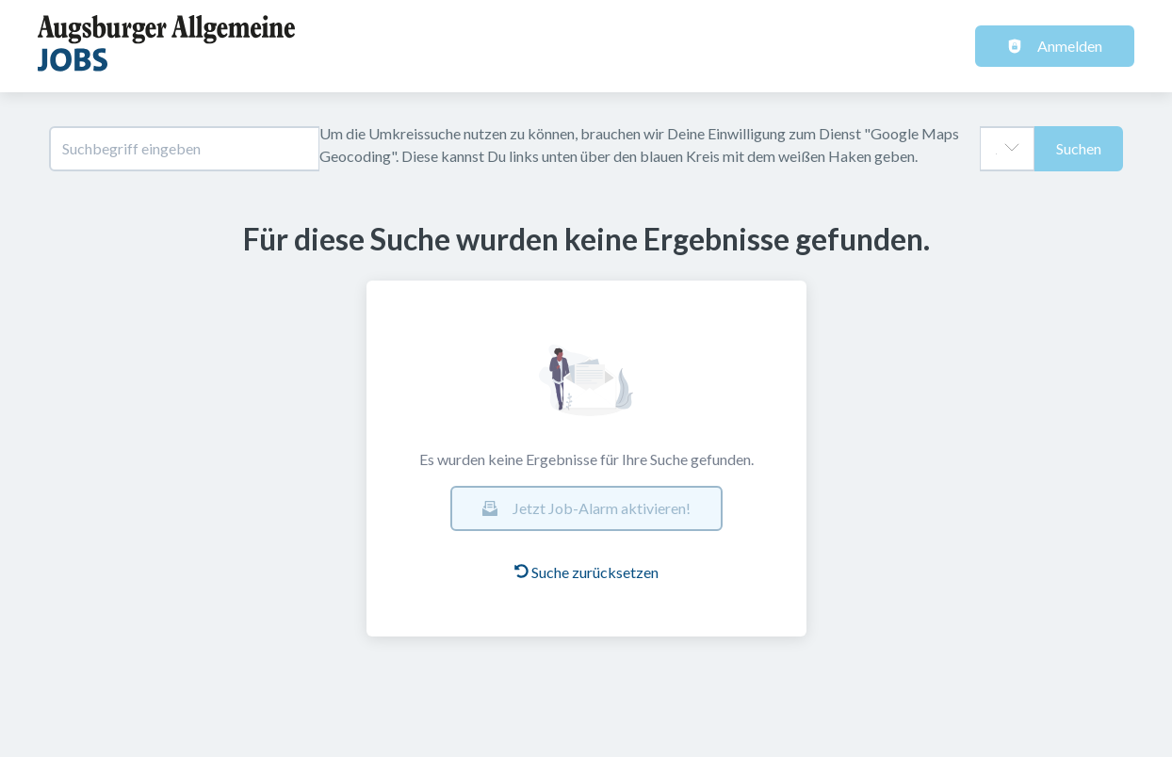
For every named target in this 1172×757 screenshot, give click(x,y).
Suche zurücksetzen (586, 572)
